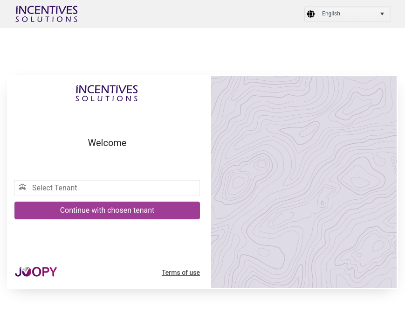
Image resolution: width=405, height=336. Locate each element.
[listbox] (353, 14)
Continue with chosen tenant (107, 210)
